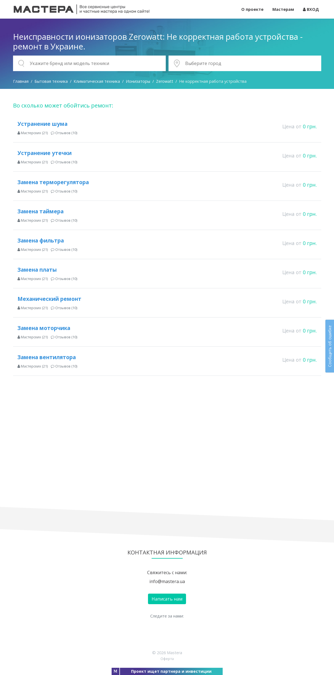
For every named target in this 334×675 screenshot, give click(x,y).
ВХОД (311, 9)
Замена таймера (40, 211)
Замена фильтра (40, 240)
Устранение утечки (44, 153)
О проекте (252, 9)
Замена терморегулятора (53, 182)
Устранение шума (42, 124)
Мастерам (283, 9)
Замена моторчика (43, 328)
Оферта (167, 658)
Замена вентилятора (46, 357)
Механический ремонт (49, 298)
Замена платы (37, 269)
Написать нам (167, 599)
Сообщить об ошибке (329, 346)
